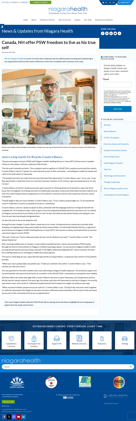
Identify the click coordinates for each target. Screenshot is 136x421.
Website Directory (79, 344)
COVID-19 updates (111, 138)
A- (107, 2)
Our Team (88, 20)
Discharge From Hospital (34, 345)
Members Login (8, 402)
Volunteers (102, 344)
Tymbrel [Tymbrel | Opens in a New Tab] (115, 403)
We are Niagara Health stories (116, 188)
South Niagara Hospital (113, 163)
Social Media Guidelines (10, 397)
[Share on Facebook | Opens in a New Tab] (102, 33)
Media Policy (19, 394)
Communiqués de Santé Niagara (116, 195)
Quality (77, 20)
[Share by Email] (115, 33)
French (15, 2)
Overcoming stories (112, 157)
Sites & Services (64, 20)
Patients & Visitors (47, 20)
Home (25, 20)
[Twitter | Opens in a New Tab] (9, 416)
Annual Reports (110, 131)
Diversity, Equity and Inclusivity (116, 144)
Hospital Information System (115, 150)
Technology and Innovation (114, 176)
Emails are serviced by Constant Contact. (117, 101)
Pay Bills (6, 2)
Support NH (56, 344)
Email (106, 79)
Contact (125, 2)
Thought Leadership (112, 182)
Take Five (107, 169)
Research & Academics (104, 20)
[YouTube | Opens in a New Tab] (18, 416)
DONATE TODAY (41, 2)
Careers (24, 2)
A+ (114, 2)
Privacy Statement (7, 394)
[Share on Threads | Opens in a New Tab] (107, 33)
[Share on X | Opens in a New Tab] (119, 33)
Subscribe (117, 109)
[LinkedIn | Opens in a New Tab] (23, 416)
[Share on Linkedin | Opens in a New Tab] (111, 33)
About (33, 20)
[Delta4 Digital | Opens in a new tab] (116, 396)
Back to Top (5, 406)
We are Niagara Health (13, 58)
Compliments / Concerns (11, 345)
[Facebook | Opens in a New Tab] (4, 416)
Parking (125, 344)
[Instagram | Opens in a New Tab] (13, 416)
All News (107, 125)
